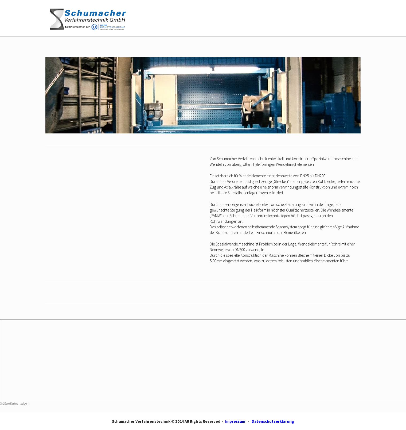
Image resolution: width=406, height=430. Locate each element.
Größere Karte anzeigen (14, 403)
